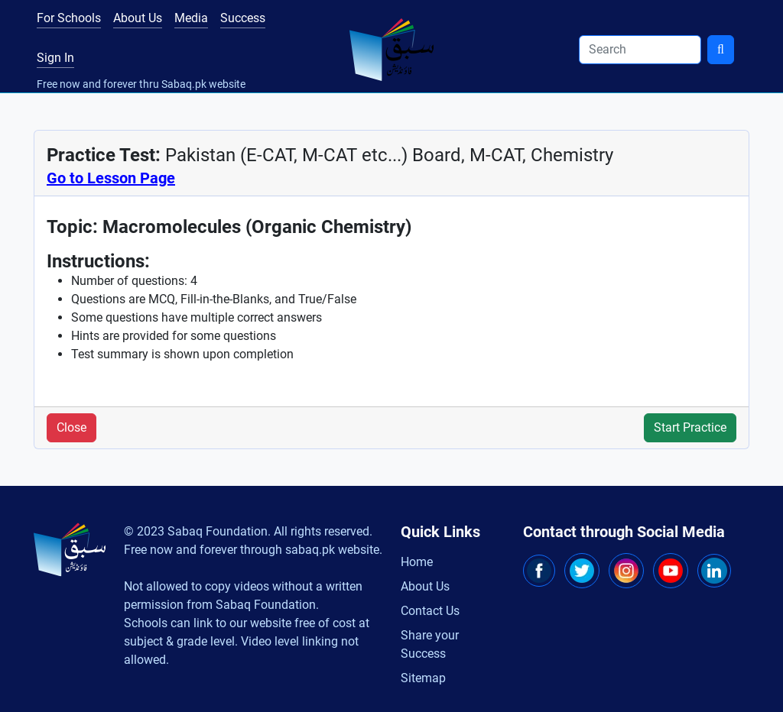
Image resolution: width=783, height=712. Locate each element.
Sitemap (423, 678)
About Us (137, 18)
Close (71, 427)
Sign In (55, 57)
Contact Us (430, 611)
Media (191, 18)
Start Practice (690, 427)
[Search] (640, 49)
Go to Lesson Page (111, 178)
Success (242, 18)
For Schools (69, 18)
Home (417, 562)
